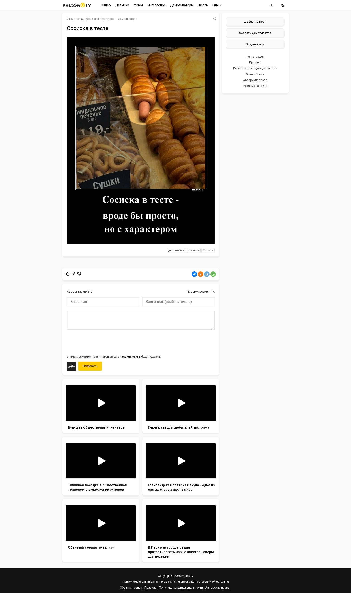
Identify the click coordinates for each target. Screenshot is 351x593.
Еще (217, 5)
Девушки (122, 5)
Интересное (156, 5)
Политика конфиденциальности (255, 68)
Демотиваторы (182, 5)
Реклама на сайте (255, 86)
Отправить (90, 366)
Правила (255, 62)
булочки (208, 250)
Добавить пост (255, 21)
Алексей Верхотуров (101, 18)
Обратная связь (131, 587)
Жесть (203, 5)
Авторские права (255, 80)
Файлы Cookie (255, 74)
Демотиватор (176, 250)
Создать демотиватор (255, 33)
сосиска (193, 250)
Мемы (138, 5)
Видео (106, 5)
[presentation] (101, 341)
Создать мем (255, 44)
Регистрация (255, 56)
